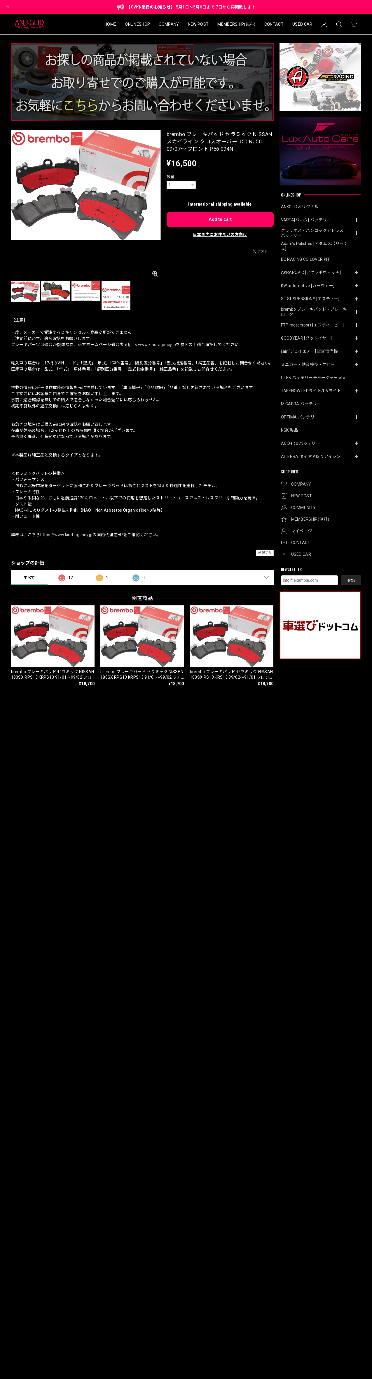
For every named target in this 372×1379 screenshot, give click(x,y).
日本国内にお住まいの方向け (220, 234)
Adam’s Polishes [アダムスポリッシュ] (314, 246)
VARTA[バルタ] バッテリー (306, 220)
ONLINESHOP (137, 24)
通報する (264, 553)
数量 (170, 177)
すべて (29, 577)
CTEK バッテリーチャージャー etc (313, 377)
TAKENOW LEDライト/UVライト (311, 390)
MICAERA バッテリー (301, 404)
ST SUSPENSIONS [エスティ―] (310, 298)
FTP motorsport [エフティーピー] (312, 325)
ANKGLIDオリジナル (300, 206)
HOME (110, 24)
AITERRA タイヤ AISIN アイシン (311, 456)
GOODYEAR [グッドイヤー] (306, 338)
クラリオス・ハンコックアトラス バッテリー (314, 233)
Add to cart (220, 219)
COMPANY (169, 24)
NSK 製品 (289, 430)
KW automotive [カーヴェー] (308, 285)
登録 (351, 580)
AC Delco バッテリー (300, 443)
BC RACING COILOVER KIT (305, 259)
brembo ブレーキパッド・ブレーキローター (314, 312)
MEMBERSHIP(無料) (236, 24)
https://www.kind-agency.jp (150, 344)
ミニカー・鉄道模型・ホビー (308, 364)
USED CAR (302, 24)
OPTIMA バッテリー (300, 417)
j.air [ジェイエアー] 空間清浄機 (309, 351)
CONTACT (274, 24)
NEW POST (198, 24)
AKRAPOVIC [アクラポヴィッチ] (311, 272)
